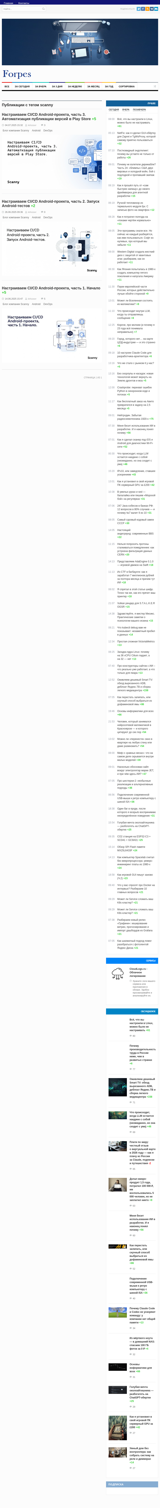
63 (134, 1205)
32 (134, 1354)
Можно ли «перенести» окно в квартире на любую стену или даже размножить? (134, 743)
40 (134, 1298)
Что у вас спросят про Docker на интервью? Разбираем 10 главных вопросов (136, 889)
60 (134, 1235)
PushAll (156, 9)
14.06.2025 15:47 (14, 298)
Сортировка (127, 86)
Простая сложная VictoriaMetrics (136, 641)
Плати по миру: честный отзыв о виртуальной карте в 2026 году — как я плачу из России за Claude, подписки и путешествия (143, 1153)
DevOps (48, 130)
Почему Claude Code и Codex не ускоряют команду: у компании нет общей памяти (142, 1315)
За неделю (75, 86)
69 (134, 1132)
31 (134, 1377)
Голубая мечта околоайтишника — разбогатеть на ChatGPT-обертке (135, 826)
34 (134, 1328)
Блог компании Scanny (16, 130)
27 (134, 1433)
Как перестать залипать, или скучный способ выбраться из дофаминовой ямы (134, 701)
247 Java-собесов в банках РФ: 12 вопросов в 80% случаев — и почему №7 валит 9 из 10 (136, 509)
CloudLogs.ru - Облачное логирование (138, 972)
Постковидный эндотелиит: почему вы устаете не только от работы (135, 154)
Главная (8, 3)
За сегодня (22, 86)
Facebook (143, 9)
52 (134, 1268)
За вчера (40, 86)
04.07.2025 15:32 (14, 125)
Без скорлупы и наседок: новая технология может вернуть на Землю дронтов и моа (135, 377)
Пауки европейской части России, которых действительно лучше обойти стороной (135, 290)
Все (7, 86)
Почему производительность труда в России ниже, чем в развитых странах (143, 1052)
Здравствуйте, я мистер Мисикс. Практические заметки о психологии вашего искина (136, 617)
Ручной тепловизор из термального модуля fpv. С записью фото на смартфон (133, 206)
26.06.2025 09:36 (14, 212)
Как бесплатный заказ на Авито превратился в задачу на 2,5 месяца (135, 405)
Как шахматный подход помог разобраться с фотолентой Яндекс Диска (134, 944)
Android (36, 130)
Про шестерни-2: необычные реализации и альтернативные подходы (135, 784)
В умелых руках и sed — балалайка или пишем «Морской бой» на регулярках (136, 495)
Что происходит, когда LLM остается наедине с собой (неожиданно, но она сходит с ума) (142, 1119)
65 (134, 1169)
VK (152, 9)
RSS (147, 9)
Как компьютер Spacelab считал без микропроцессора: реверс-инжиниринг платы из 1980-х (135, 861)
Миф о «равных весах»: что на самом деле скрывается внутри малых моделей (135, 756)
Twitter (139, 9)
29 (134, 1407)
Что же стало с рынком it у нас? (135, 363)
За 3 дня (57, 86)
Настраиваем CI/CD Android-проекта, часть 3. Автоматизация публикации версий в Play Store (46, 116)
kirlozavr (32, 125)
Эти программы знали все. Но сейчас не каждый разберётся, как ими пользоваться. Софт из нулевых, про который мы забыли (135, 237)
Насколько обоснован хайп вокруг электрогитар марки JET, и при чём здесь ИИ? (135, 770)
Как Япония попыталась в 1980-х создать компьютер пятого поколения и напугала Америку (136, 273)
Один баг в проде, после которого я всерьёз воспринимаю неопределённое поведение (136, 812)
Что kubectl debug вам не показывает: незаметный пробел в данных (136, 631)
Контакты (23, 3)
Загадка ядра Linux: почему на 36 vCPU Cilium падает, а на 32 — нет (133, 655)
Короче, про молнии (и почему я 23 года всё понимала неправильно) (136, 328)
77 (134, 1069)
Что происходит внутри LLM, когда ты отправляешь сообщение (133, 315)
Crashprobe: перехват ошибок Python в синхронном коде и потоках (134, 391)
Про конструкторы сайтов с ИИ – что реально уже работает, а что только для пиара (136, 669)
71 (134, 1102)
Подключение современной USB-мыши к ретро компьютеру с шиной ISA (136, 798)
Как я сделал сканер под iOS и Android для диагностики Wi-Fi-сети (135, 443)
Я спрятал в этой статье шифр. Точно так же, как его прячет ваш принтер (136, 593)
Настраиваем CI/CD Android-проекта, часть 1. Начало (51, 288)
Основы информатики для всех (135, 711)
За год (109, 86)
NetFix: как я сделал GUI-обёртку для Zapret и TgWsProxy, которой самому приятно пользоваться (136, 137)
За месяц (93, 86)
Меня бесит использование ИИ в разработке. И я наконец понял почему (136, 429)
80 (134, 1036)
